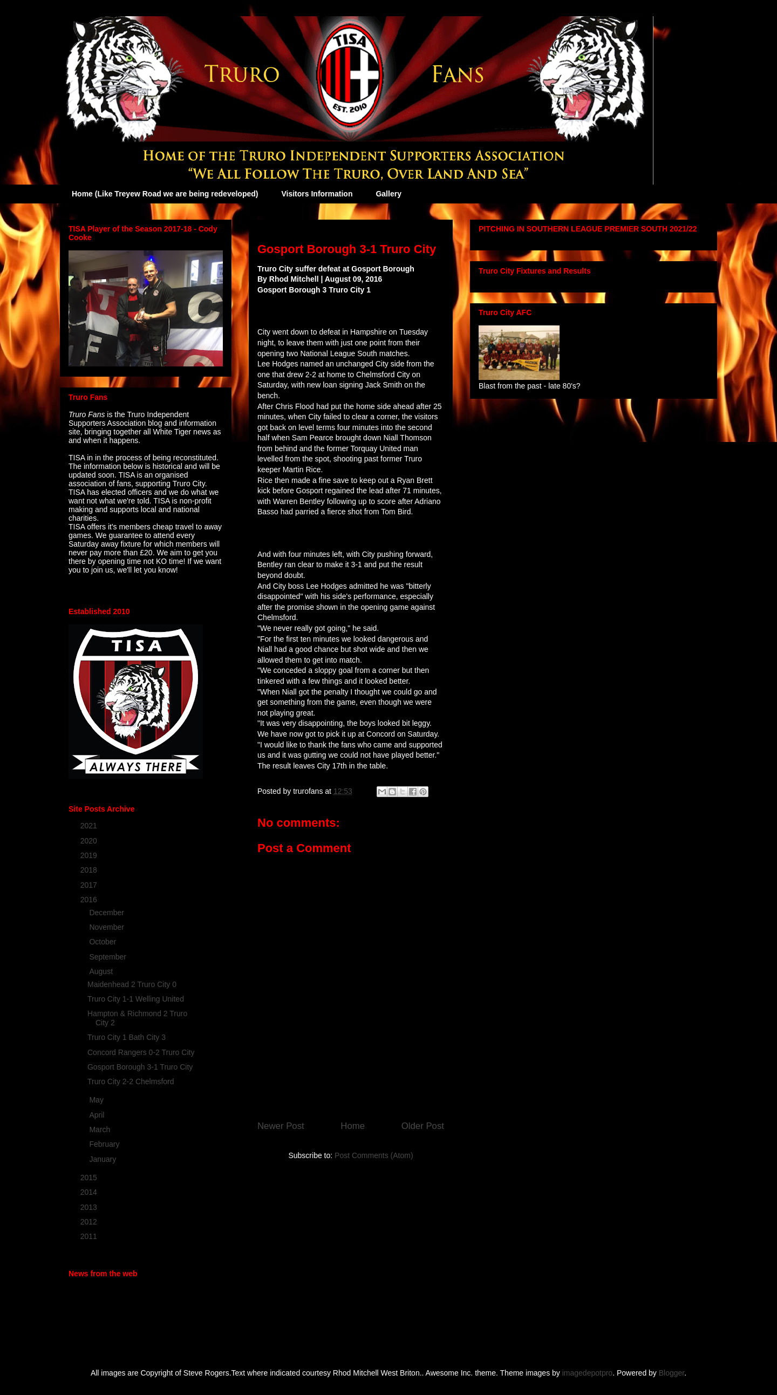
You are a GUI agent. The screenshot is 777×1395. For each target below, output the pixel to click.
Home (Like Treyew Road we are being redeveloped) (165, 193)
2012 (89, 1221)
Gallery (388, 193)
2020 (89, 840)
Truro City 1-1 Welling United (135, 999)
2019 (89, 855)
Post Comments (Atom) (374, 1155)
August (101, 971)
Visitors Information (316, 193)
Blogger (671, 1373)
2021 (89, 825)
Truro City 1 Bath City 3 (126, 1037)
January (103, 1159)
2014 (89, 1192)
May (97, 1099)
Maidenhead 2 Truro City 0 (131, 984)
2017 (89, 885)
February (105, 1144)
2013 (89, 1207)
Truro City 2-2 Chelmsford (130, 1081)
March (100, 1129)
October (103, 941)
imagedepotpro (587, 1373)
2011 (89, 1236)
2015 (89, 1177)
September (108, 956)
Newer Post (280, 1126)
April (97, 1115)
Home (352, 1126)
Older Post (422, 1126)
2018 (89, 870)
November (107, 927)
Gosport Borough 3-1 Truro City (140, 1067)
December (107, 912)
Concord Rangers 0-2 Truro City (140, 1052)
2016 (89, 899)
